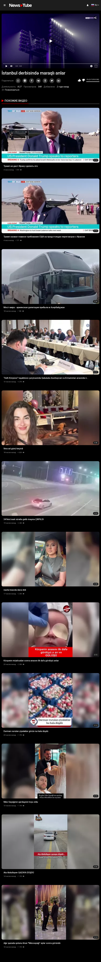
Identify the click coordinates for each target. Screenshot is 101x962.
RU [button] (94, 5)
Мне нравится (79, 80)
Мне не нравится (83, 80)
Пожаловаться (10, 90)
